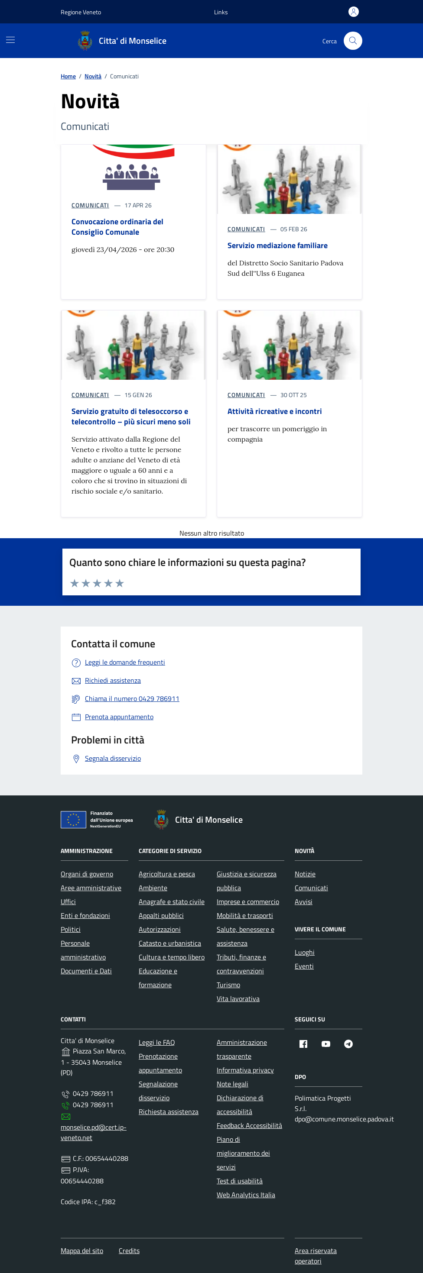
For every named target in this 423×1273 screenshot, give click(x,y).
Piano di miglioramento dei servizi (243, 1153)
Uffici (68, 901)
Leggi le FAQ (157, 1042)
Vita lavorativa (238, 998)
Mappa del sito (82, 1250)
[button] (221, 11)
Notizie (305, 874)
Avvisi (303, 901)
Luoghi (305, 952)
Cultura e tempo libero (172, 957)
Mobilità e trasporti (245, 915)
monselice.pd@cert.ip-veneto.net (94, 1132)
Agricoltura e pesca (167, 874)
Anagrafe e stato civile (172, 901)
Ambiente (153, 887)
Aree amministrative (91, 887)
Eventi (304, 966)
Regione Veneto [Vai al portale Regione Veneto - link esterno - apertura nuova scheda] (81, 11)
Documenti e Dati (86, 971)
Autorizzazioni (160, 929)
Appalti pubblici (161, 915)
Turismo (228, 984)
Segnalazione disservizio (158, 1091)
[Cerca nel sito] (353, 41)
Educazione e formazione (158, 978)
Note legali (232, 1084)
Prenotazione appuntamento (160, 1063)
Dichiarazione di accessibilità (240, 1104)
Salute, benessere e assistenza (245, 936)
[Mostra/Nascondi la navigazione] (10, 40)
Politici (71, 929)
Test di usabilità (240, 1181)
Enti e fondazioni (85, 915)
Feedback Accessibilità (249, 1125)
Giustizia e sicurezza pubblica (247, 881)
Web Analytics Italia (246, 1194)
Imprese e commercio (248, 901)
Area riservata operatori (316, 1255)
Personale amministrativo (83, 950)
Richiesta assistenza (168, 1111)
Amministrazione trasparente (242, 1049)
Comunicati (311, 887)
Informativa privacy (245, 1070)
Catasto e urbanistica (170, 943)
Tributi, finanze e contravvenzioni (241, 964)
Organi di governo (87, 874)
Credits (129, 1250)
